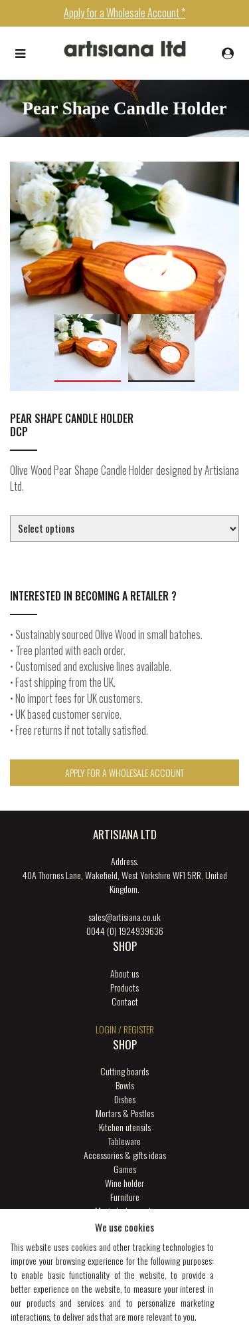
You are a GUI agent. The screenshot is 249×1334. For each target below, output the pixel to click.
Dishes (124, 1099)
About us (124, 973)
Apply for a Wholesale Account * (124, 13)
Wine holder (124, 1183)
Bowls (125, 1085)
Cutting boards (124, 1071)
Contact (125, 1001)
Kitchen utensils (125, 1127)
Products (124, 987)
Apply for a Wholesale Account (124, 772)
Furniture (124, 1197)
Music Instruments (125, 1211)
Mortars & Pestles (125, 1113)
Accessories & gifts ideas (125, 1155)
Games (125, 1169)
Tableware (124, 1141)
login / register (125, 1029)
